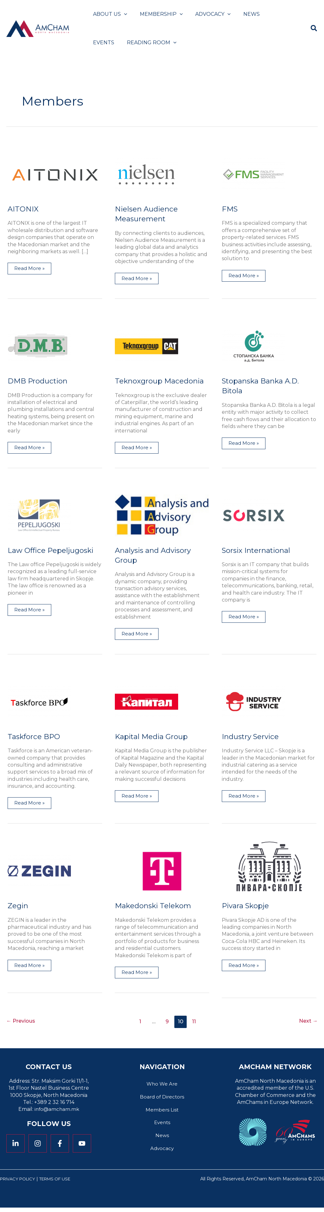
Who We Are (162, 1086)
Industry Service (252, 737)
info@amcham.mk (57, 1111)
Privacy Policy (20, 1183)
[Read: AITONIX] (55, 174)
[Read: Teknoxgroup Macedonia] (146, 346)
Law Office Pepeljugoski (53, 550)
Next (308, 1022)
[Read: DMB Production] (39, 346)
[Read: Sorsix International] (253, 516)
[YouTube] (82, 1145)
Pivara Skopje (247, 906)
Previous (22, 1022)
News (162, 1139)
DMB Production (39, 381)
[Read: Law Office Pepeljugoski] (39, 516)
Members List (162, 1113)
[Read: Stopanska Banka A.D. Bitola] (253, 346)
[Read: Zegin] (39, 872)
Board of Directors (162, 1099)
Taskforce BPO (35, 737)
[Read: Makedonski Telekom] (162, 872)
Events (162, 1126)
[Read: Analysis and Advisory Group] (162, 516)
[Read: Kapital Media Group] (146, 702)
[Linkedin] (15, 1145)
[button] (123, 14)
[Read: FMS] (253, 174)
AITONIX (24, 208)
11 (195, 1022)
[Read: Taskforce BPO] (39, 702)
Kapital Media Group (153, 737)
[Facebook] (60, 1145)
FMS (230, 208)
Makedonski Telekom (155, 906)
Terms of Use (61, 1183)
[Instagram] (37, 1145)
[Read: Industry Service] (253, 702)
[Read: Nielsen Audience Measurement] (146, 174)
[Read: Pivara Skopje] (269, 872)
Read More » (30, 267)
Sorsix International (258, 550)
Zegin (18, 906)
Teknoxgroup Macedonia (162, 381)
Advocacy (162, 1153)
